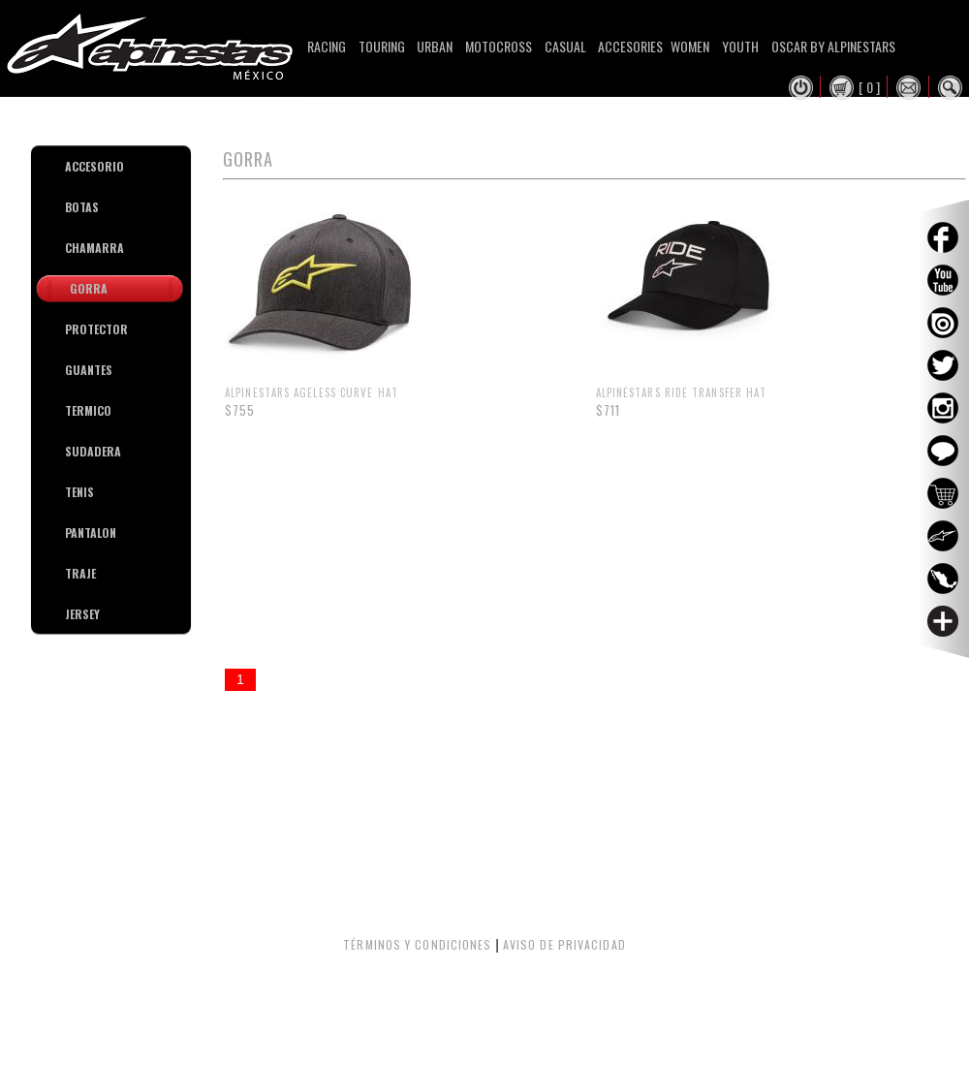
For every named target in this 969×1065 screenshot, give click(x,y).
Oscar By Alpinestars (833, 46)
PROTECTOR (72, 329)
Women (690, 46)
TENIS (72, 492)
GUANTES (72, 369)
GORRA (89, 288)
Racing (326, 46)
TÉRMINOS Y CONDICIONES (417, 944)
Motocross (498, 46)
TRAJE (72, 573)
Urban (435, 46)
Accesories (630, 46)
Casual (565, 46)
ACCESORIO (72, 166)
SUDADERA (72, 451)
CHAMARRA (72, 247)
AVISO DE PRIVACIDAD (564, 944)
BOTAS (72, 207)
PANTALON (72, 532)
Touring (382, 46)
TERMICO (72, 410)
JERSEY (72, 614)
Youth (740, 46)
